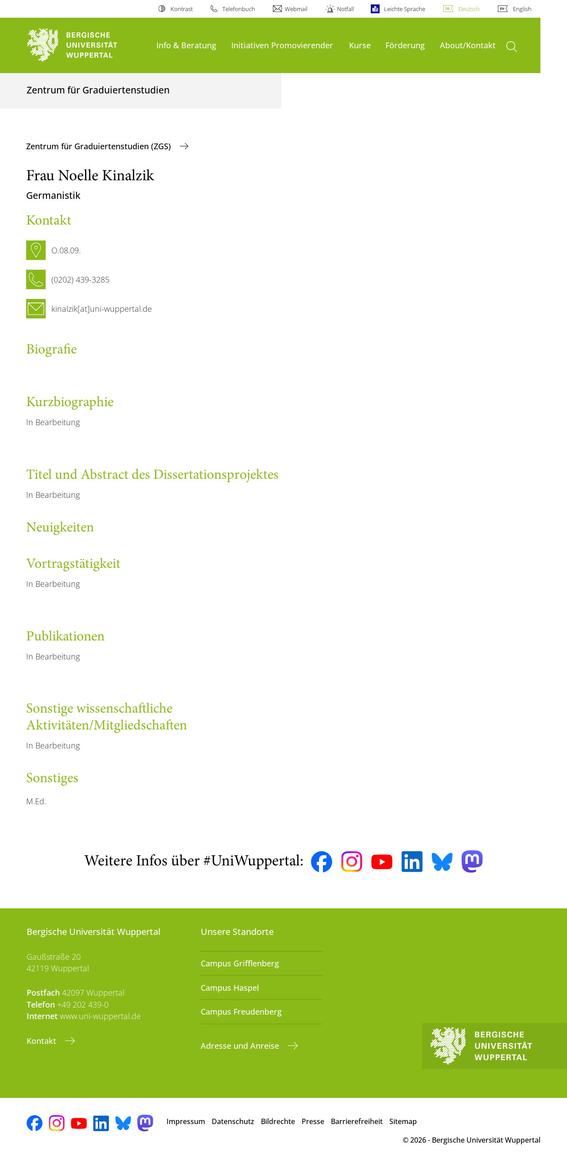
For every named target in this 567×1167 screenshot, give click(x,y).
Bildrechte (278, 1121)
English (522, 9)
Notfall (345, 9)
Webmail (296, 9)
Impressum (186, 1121)
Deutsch (469, 9)
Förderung (405, 44)
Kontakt (42, 1040)
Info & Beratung (186, 44)
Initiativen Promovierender (282, 44)
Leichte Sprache (404, 9)
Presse (313, 1121)
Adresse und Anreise (241, 1045)
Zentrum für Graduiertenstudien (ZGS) (99, 146)
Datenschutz (233, 1121)
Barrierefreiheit (357, 1121)
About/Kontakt (468, 44)
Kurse (360, 44)
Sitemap (403, 1121)
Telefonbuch (238, 9)
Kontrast (182, 9)
